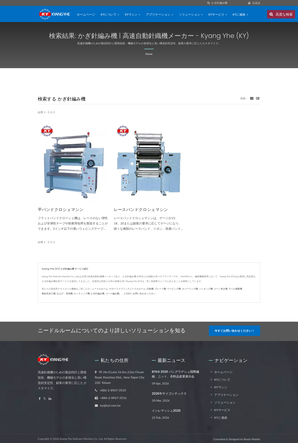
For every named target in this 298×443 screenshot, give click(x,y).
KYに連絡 (240, 14)
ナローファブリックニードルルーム (127, 288)
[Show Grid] (251, 98)
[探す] (208, 3)
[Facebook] (39, 397)
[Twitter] (44, 397)
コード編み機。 (113, 293)
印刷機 (150, 288)
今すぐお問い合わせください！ (234, 330)
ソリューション (191, 14)
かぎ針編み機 (97, 293)
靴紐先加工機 (48, 293)
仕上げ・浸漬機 (65, 293)
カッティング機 (82, 293)
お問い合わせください (144, 293)
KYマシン (132, 14)
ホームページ (86, 14)
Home (148, 53)
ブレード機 (160, 288)
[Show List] (257, 98)
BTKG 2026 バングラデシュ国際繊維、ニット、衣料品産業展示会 (175, 372)
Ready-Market (252, 438)
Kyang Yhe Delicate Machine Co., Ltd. (81, 437)
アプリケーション (159, 14)
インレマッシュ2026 (166, 409)
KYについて (110, 14)
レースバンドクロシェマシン (141, 209)
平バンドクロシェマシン (61, 209)
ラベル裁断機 (235, 288)
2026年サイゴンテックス (169, 392)
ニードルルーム (100, 288)
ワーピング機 (174, 288)
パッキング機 (206, 288)
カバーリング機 (190, 288)
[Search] (228, 3)
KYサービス (217, 14)
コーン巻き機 (220, 288)
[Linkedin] (50, 397)
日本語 (256, 3)
